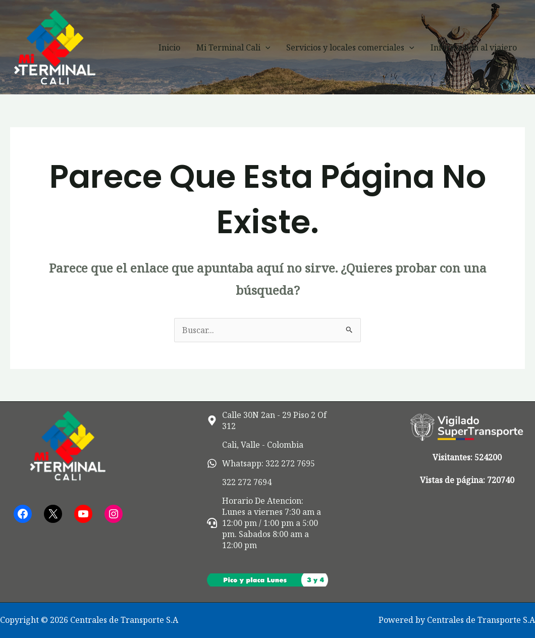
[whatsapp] (261, 463)
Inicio (169, 47)
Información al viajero (474, 47)
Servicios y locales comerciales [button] (350, 47)
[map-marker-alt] (267, 420)
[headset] (267, 523)
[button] (265, 47)
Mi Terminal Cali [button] (233, 47)
